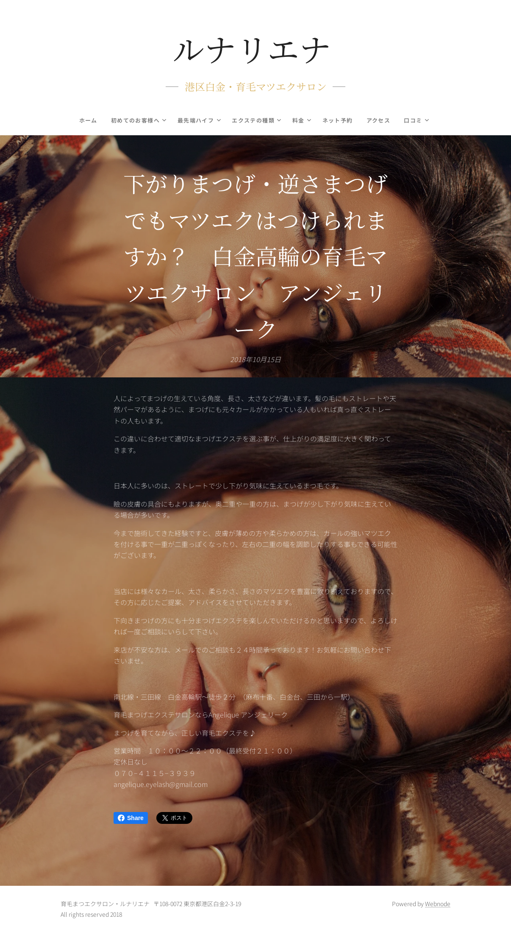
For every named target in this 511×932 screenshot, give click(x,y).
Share (131, 818)
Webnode (437, 903)
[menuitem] (87, 120)
